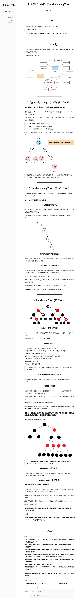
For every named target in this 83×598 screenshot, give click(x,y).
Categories (10, 17)
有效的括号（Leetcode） (66, 584)
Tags (11, 20)
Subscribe (10, 22)
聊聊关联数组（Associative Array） (36, 584)
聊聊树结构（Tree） (33, 30)
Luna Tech (9, 5)
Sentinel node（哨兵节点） (41, 489)
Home (11, 15)
